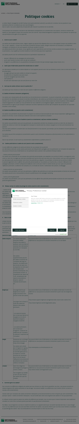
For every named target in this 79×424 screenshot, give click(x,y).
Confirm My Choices (19, 230)
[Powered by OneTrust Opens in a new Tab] (61, 235)
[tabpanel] (48, 200)
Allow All (62, 230)
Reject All (52, 230)
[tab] (20, 196)
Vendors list (40, 203)
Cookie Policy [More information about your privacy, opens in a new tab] (34, 203)
